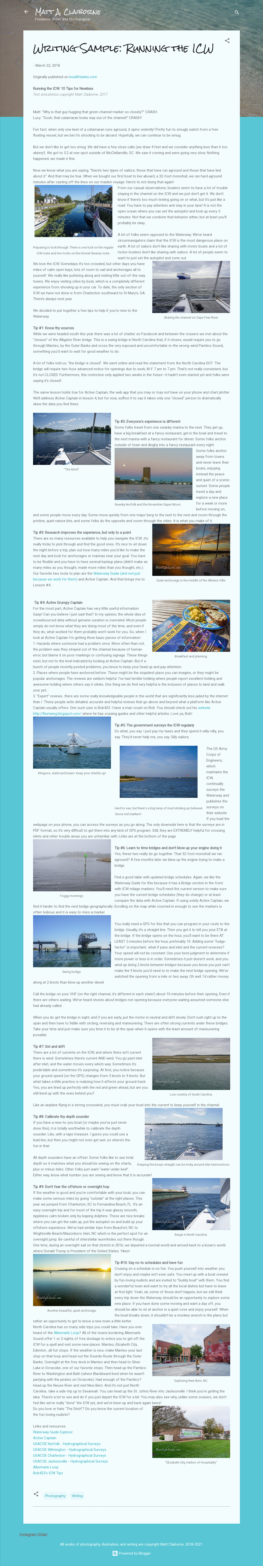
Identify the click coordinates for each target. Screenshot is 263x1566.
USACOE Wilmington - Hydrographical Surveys (69, 1449)
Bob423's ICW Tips (48, 1473)
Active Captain (44, 1438)
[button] (227, 41)
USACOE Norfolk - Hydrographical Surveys (66, 1444)
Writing (77, 1496)
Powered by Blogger (131, 1553)
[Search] (237, 13)
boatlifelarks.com (83, 77)
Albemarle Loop (66, 1333)
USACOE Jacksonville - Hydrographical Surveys (70, 1461)
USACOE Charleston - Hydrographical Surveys (69, 1455)
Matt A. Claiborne (68, 11)
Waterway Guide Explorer (53, 1432)
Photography (55, 1496)
